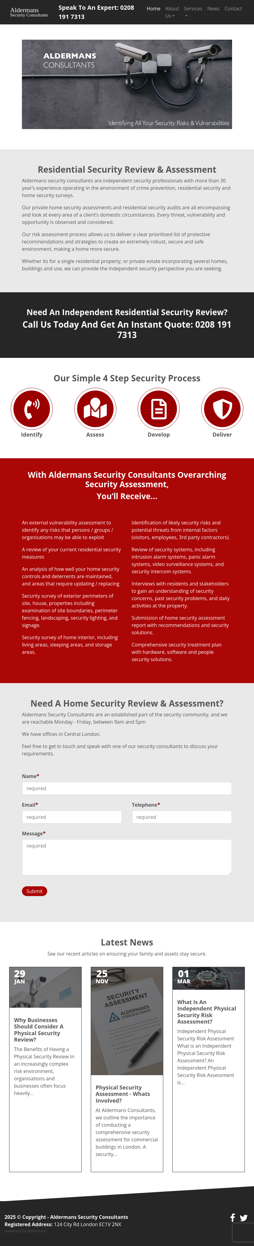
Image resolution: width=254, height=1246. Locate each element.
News (213, 8)
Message (34, 833)
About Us (172, 12)
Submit (34, 891)
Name (30, 776)
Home (154, 8)
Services (193, 8)
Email (30, 804)
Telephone (146, 804)
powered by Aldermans (26, 1230)
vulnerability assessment (77, 522)
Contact (233, 8)
